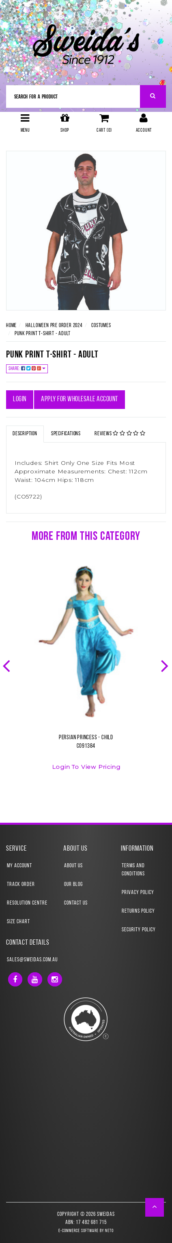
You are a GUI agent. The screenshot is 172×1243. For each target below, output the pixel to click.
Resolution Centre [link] (27, 903)
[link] (15, 979)
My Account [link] (19, 866)
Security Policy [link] (139, 930)
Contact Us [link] (76, 903)
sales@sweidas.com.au (32, 960)
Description (25, 434)
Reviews (120, 433)
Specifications (66, 434)
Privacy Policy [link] (138, 893)
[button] (154, 1207)
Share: (27, 368)
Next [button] (165, 665)
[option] (86, 673)
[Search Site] (153, 96)
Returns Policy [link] (138, 911)
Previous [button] (7, 665)
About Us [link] (73, 866)
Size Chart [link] (18, 922)
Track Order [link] (21, 884)
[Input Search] (73, 96)
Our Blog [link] (73, 884)
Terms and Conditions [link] (133, 870)
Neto (109, 1231)
